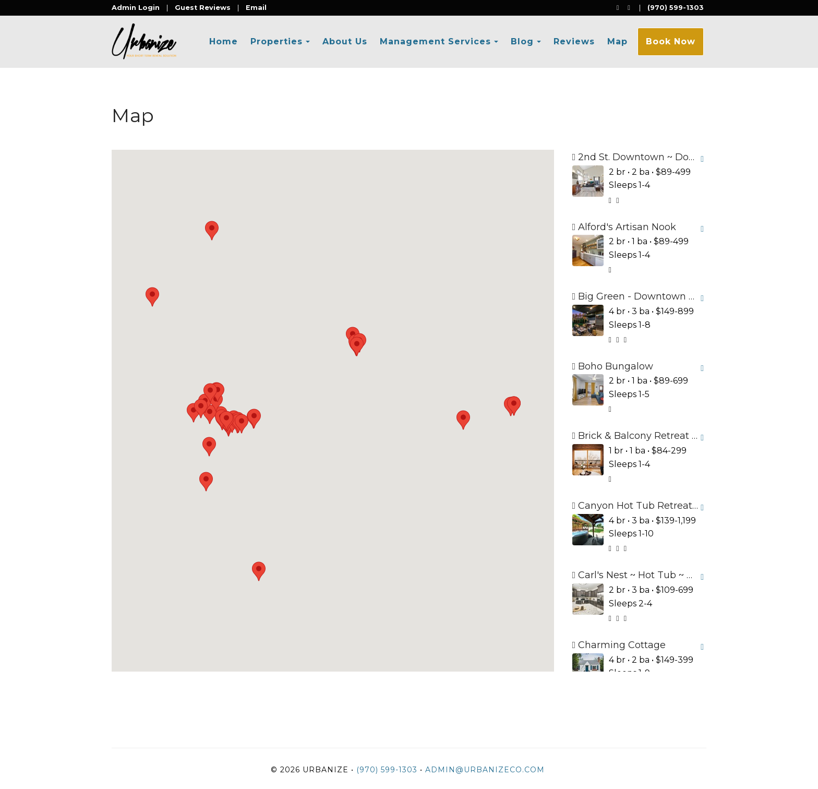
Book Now (670, 41)
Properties (276, 41)
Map (617, 41)
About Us (344, 41)
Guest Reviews (203, 7)
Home (223, 41)
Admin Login (136, 7)
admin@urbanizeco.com (485, 769)
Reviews (574, 41)
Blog (522, 41)
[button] (193, 413)
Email (256, 7)
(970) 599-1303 (675, 7)
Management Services (435, 41)
